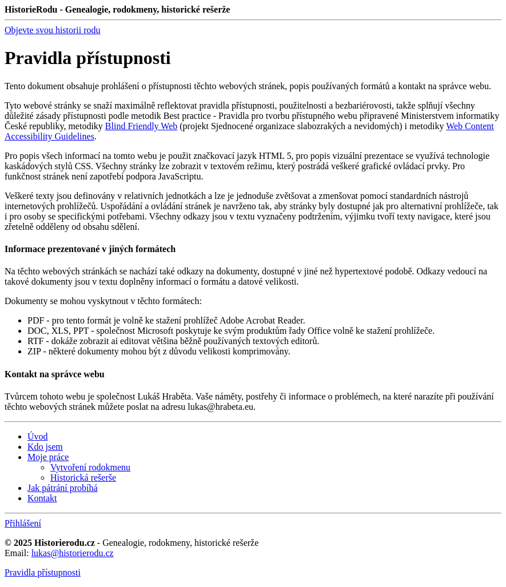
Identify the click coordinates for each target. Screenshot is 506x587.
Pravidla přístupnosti (43, 572)
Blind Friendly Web (141, 126)
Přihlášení (23, 523)
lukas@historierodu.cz (72, 553)
